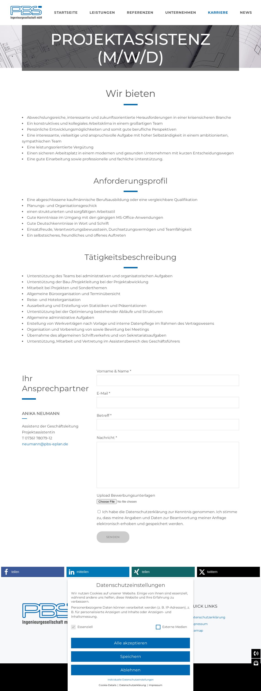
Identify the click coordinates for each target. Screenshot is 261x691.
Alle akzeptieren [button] (130, 644)
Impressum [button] (155, 687)
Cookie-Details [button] (108, 687)
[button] (32, 572)
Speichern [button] (130, 658)
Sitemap (196, 630)
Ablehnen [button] (130, 671)
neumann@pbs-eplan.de (45, 444)
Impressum (198, 624)
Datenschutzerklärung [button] (132, 687)
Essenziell (82, 629)
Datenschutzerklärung (207, 617)
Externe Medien (171, 629)
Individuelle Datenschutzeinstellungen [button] (131, 681)
